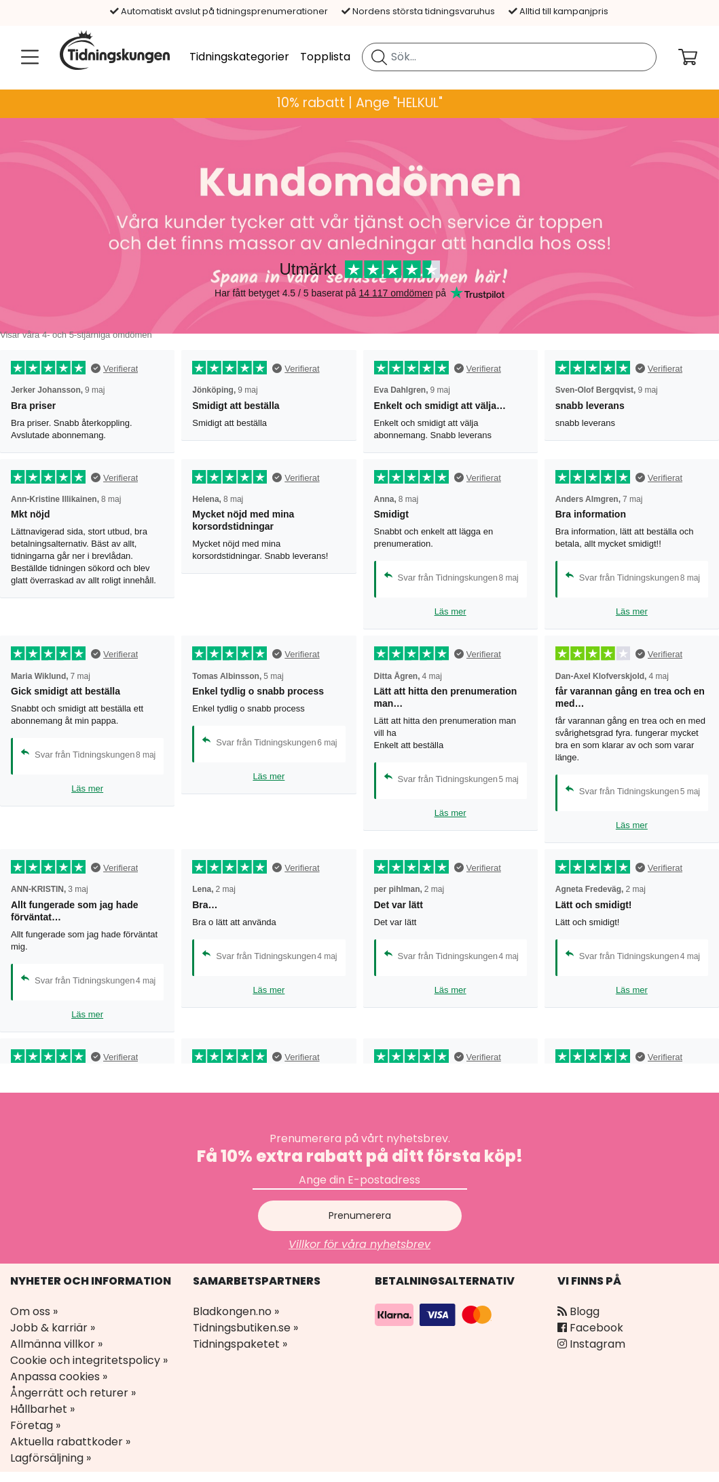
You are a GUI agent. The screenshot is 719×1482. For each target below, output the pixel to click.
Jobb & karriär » (52, 1327)
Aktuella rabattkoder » (70, 1441)
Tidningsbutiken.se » (245, 1327)
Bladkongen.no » (236, 1311)
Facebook (590, 1327)
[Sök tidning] (379, 57)
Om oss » (34, 1311)
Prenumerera (360, 1215)
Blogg (578, 1311)
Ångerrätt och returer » (73, 1393)
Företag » (35, 1425)
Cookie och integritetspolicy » (89, 1360)
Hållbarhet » (42, 1409)
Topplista (325, 56)
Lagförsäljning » (50, 1458)
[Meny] (27, 57)
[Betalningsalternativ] (435, 1314)
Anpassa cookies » (58, 1376)
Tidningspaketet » (240, 1344)
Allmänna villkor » (56, 1344)
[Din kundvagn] (698, 56)
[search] (509, 57)
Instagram (591, 1344)
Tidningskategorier (239, 56)
